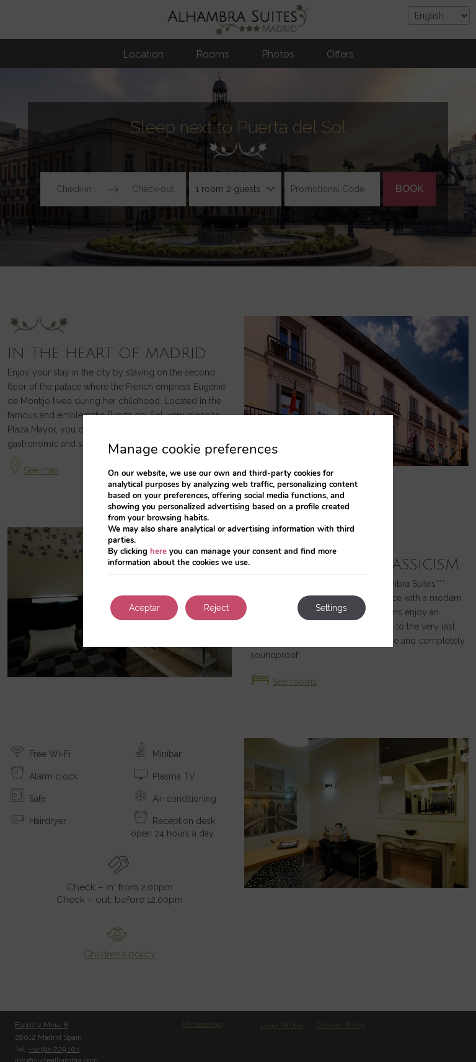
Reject (217, 608)
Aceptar (144, 608)
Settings (331, 608)
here (158, 551)
